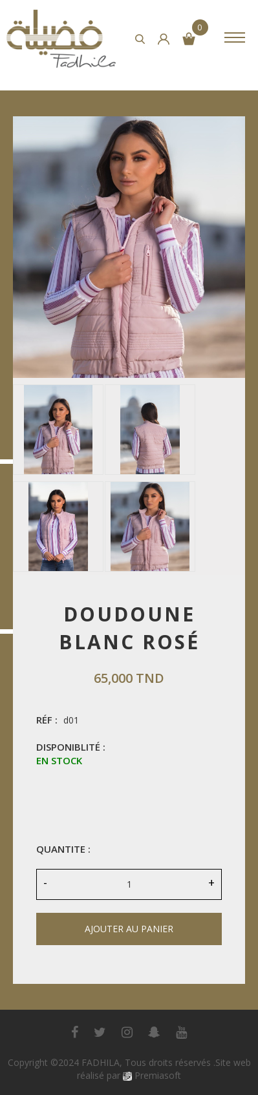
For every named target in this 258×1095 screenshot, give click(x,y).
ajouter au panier (129, 929)
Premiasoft (157, 1075)
